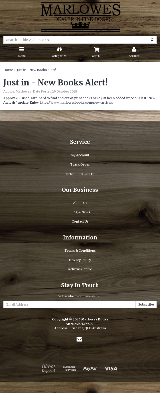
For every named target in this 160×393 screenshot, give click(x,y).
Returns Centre (80, 269)
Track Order (80, 164)
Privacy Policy (80, 260)
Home (8, 70)
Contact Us (80, 221)
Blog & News (80, 212)
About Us (80, 203)
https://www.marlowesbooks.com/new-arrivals (76, 103)
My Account (80, 155)
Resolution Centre (80, 174)
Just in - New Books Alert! (36, 70)
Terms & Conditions (80, 251)
